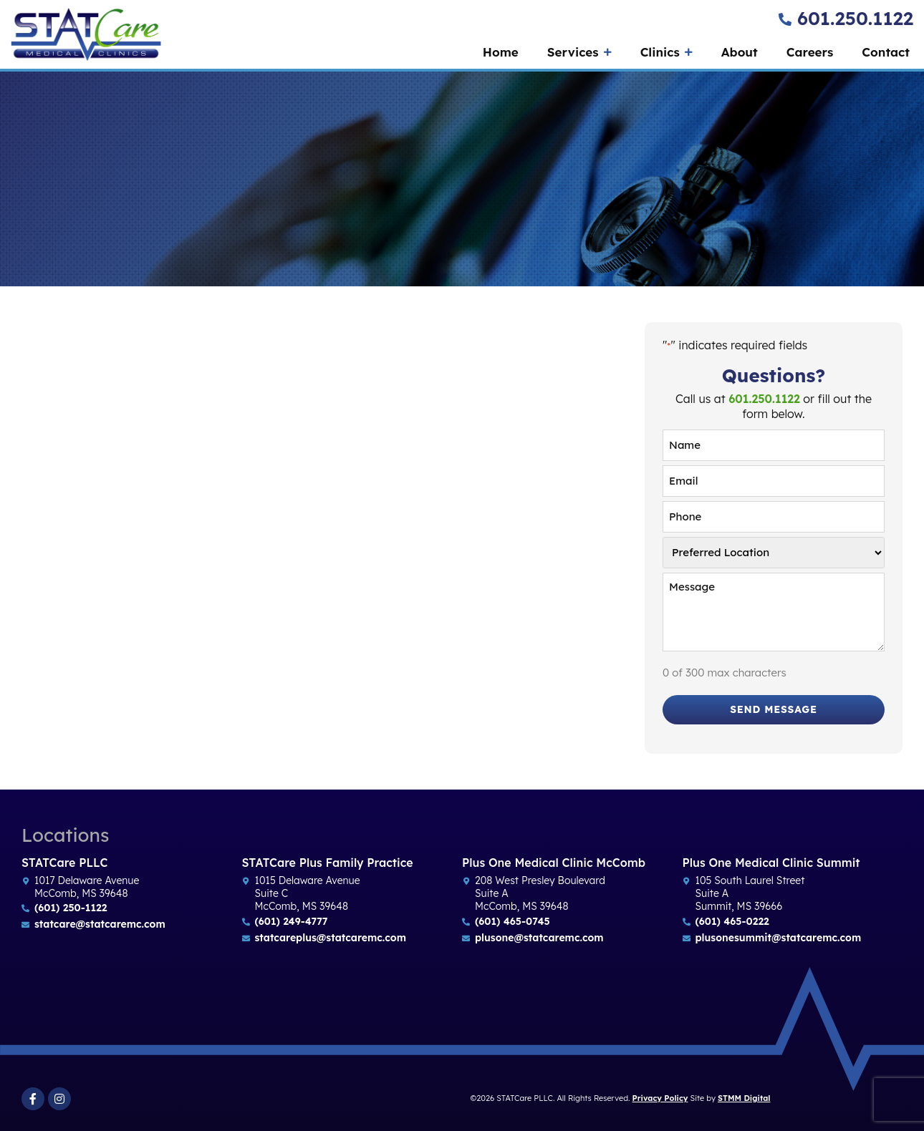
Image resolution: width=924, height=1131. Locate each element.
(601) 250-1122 (70, 907)
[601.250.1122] (785, 19)
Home (501, 51)
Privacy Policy (660, 1098)
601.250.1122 (855, 18)
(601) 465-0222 (732, 921)
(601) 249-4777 (291, 921)
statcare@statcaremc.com (99, 924)
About (739, 51)
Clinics (666, 52)
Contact (886, 51)
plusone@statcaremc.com (539, 937)
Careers (810, 51)
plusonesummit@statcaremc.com (779, 937)
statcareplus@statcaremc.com (330, 937)
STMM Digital (744, 1098)
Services (579, 52)
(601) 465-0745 (512, 921)
